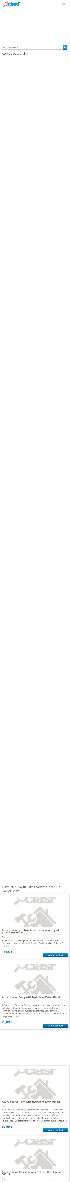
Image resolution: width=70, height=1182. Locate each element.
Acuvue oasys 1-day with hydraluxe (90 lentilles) (31, 1101)
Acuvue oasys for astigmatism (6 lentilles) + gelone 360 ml (32, 1173)
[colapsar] (63, 4)
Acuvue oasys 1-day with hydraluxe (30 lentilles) (31, 997)
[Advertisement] (35, 26)
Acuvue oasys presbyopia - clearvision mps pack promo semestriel (31, 931)
